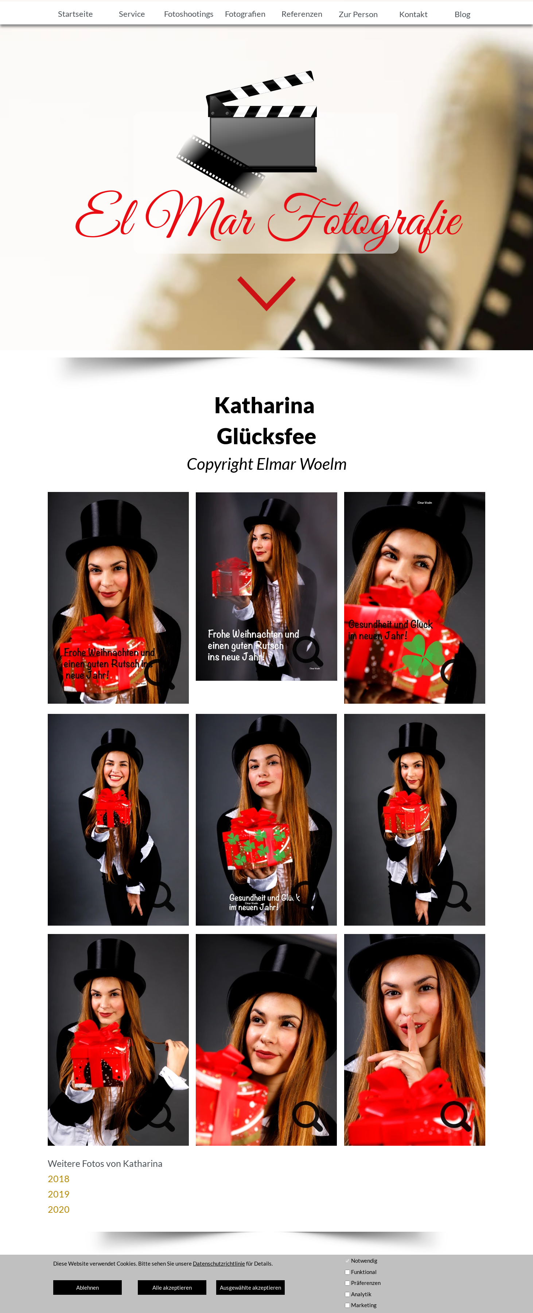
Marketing (364, 1305)
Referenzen (301, 14)
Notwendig (364, 1260)
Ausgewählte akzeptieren (250, 1287)
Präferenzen (366, 1282)
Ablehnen (87, 1287)
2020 (59, 1209)
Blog (462, 14)
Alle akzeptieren (172, 1287)
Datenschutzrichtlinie (219, 1263)
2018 (59, 1178)
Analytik (361, 1294)
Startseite (75, 14)
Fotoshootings (189, 14)
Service (132, 14)
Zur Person (358, 14)
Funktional (364, 1272)
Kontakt (413, 14)
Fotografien (245, 14)
